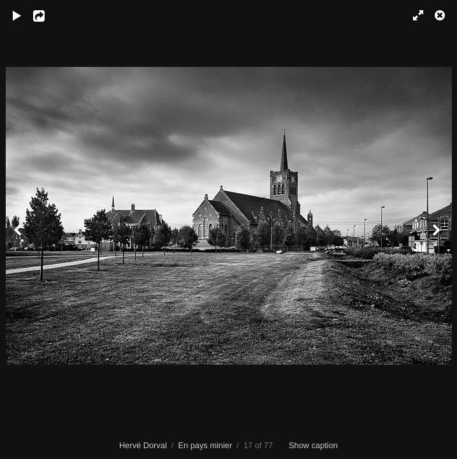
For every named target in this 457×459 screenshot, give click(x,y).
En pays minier (205, 445)
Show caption (313, 445)
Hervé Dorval (143, 445)
